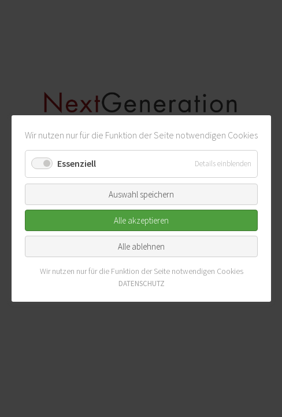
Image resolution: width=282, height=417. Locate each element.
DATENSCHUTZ (141, 283)
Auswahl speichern (141, 193)
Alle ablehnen (141, 245)
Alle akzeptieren (141, 219)
